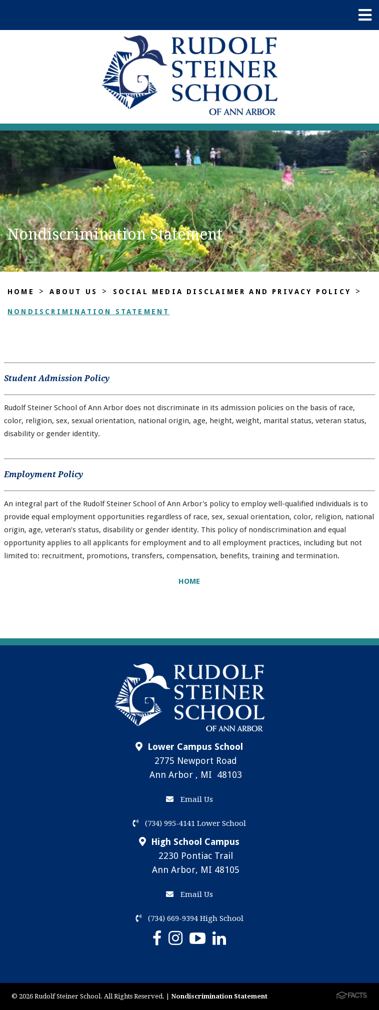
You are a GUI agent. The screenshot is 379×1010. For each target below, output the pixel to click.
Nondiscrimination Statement (89, 312)
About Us (74, 292)
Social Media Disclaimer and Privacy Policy (232, 292)
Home (21, 292)
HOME (189, 581)
